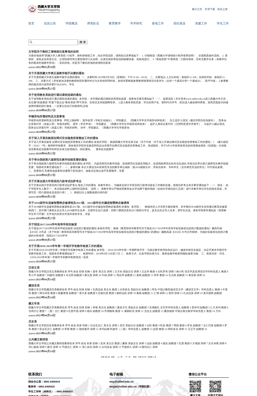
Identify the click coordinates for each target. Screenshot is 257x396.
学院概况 (72, 23)
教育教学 (115, 23)
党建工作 (201, 23)
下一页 (127, 357)
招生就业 (179, 23)
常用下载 (210, 8)
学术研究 (136, 23)
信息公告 (50, 23)
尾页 (135, 357)
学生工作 (223, 23)
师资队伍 (93, 23)
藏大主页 (197, 8)
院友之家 (222, 8)
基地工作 (158, 23)
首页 (31, 23)
